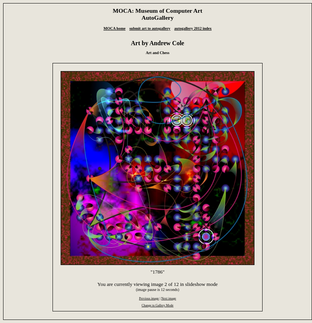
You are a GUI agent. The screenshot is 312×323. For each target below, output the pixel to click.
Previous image (149, 298)
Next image (168, 298)
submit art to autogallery (149, 28)
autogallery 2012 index (193, 28)
